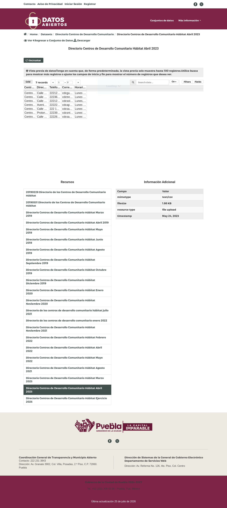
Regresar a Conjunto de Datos (53, 40)
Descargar (81, 40)
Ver (28, 40)
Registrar (90, 3)
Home (34, 34)
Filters (187, 81)
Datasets (46, 34)
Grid (28, 81)
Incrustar (35, 60)
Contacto (29, 3)
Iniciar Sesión (73, 3)
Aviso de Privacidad (50, 3)
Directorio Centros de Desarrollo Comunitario (84, 34)
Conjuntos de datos (162, 20)
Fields (198, 81)
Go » (174, 81)
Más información (189, 20)
